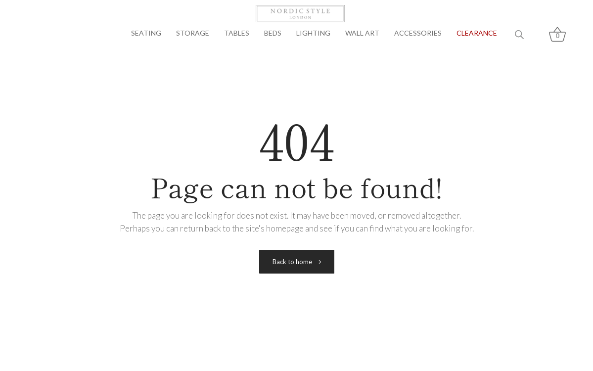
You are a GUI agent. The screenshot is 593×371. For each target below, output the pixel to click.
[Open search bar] (519, 34)
